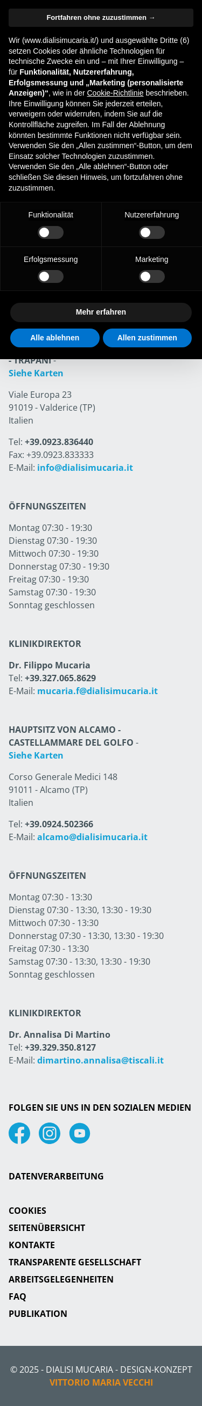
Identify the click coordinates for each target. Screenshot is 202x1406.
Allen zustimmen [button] (147, 337)
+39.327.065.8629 (60, 678)
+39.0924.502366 (59, 824)
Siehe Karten (36, 373)
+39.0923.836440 (59, 442)
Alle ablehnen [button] (54, 337)
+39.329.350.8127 (60, 1047)
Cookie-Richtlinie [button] (115, 93)
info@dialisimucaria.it (85, 467)
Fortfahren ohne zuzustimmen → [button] (100, 17)
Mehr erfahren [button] (101, 312)
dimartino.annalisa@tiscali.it (100, 1060)
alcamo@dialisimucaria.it (92, 837)
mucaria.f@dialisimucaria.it (97, 691)
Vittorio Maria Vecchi (101, 1382)
